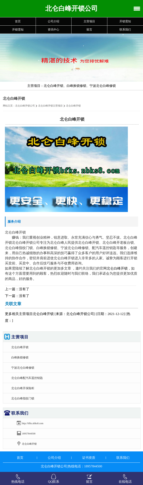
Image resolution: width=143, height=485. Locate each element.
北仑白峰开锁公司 (25, 105)
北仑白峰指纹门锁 (22, 398)
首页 (18, 21)
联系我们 (125, 29)
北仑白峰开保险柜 (22, 388)
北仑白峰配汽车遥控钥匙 (27, 378)
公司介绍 (53, 21)
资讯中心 (53, 29)
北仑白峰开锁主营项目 (50, 105)
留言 (89, 29)
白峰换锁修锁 (19, 357)
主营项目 (89, 21)
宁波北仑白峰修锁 (22, 367)
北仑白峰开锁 (117, 268)
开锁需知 (125, 21)
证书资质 (88, 457)
